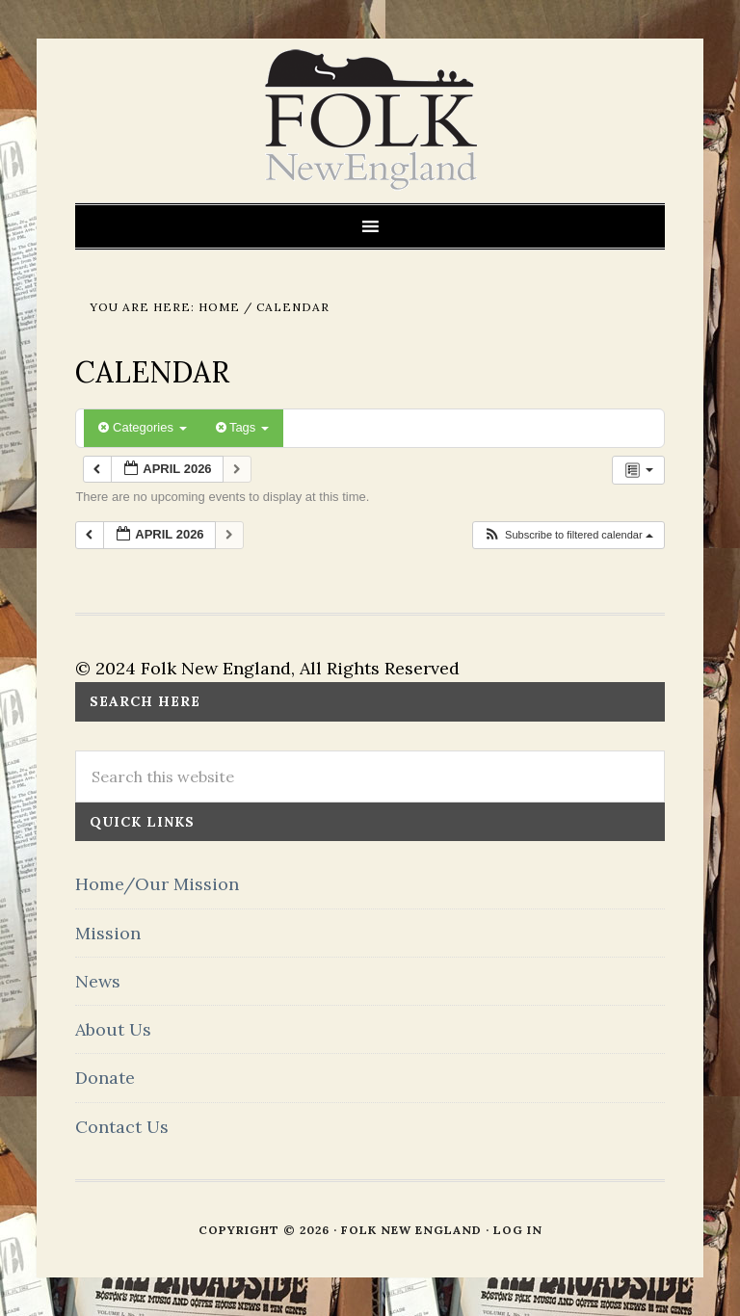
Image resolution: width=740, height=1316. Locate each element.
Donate (105, 1077)
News (97, 981)
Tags (242, 427)
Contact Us (122, 1127)
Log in (517, 1230)
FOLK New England (370, 120)
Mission (108, 933)
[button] (568, 535)
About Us (113, 1029)
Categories (142, 427)
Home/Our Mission (157, 884)
